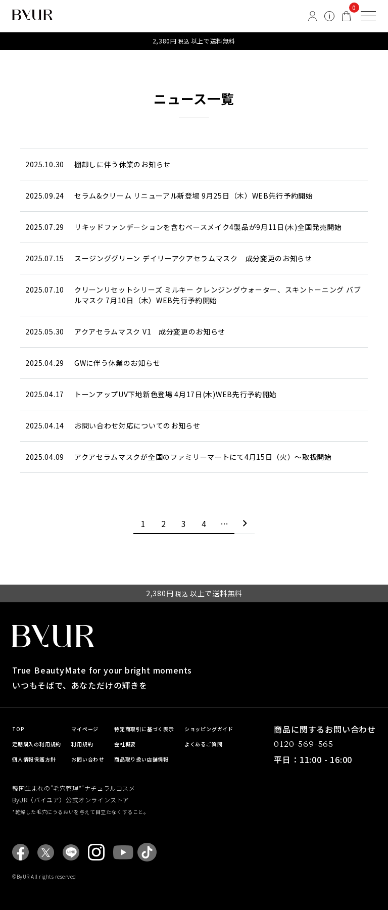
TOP (18, 729)
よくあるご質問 (203, 744)
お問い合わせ (87, 759)
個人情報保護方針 (34, 759)
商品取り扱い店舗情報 (141, 759)
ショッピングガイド (208, 729)
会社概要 (125, 744)
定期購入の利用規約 (36, 744)
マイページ (85, 729)
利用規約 (82, 744)
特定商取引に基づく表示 (144, 729)
